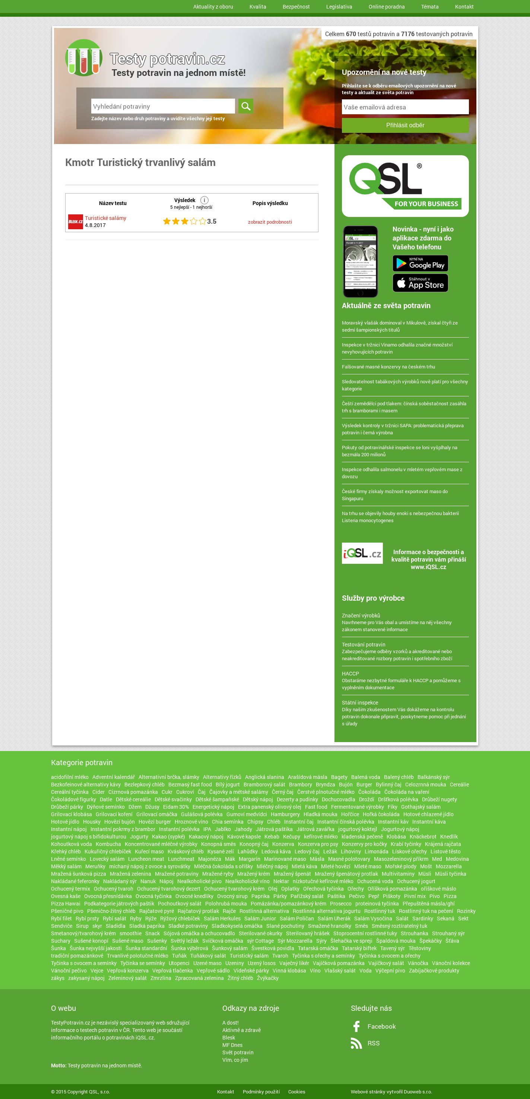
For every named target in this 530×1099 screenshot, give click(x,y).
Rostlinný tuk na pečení (426, 910)
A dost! (230, 1022)
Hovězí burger (155, 821)
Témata (430, 6)
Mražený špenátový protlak (346, 873)
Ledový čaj (307, 851)
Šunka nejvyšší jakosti (96, 948)
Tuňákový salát (208, 955)
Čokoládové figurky (73, 799)
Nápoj (166, 881)
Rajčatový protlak (198, 910)
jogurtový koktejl (357, 829)
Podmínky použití (261, 1091)
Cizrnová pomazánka (133, 791)
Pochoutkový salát (179, 903)
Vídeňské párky (251, 970)
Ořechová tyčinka (323, 888)
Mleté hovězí (335, 866)
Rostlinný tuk (379, 910)
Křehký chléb (66, 851)
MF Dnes (232, 1044)
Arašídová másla (307, 776)
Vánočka (418, 963)
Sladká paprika (147, 925)
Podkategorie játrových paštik (119, 903)
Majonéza (209, 858)
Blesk (228, 1037)
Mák (230, 858)
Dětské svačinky (173, 799)
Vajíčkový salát (386, 963)
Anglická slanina (264, 776)
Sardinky (422, 918)
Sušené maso (127, 940)
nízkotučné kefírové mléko (323, 881)
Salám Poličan (297, 918)
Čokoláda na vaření (406, 791)
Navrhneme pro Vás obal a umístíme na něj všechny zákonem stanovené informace (405, 622)
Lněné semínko (68, 858)
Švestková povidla (272, 948)
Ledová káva (276, 851)
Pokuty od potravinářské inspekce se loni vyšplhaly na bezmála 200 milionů (399, 451)
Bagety (339, 776)
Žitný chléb (240, 977)
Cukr (167, 791)
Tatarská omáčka (318, 948)
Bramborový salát (264, 784)
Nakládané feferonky (75, 881)
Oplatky (290, 888)
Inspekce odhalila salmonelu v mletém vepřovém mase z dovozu (402, 473)
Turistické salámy (105, 217)
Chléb (273, 821)
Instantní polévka (179, 829)
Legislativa (339, 6)
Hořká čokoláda (381, 814)
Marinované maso (285, 858)
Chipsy (255, 821)
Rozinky (466, 910)
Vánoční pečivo (69, 970)
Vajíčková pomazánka (339, 963)
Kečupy (291, 836)
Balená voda (365, 776)
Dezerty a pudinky (297, 799)
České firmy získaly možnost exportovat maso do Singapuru (395, 495)
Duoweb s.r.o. (418, 1091)
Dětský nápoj (258, 799)
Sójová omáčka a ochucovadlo (199, 933)
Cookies (296, 1091)
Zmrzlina (160, 977)
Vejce (97, 970)
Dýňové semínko (106, 806)
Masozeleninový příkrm (401, 858)
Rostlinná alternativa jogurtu (327, 910)
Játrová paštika (274, 829)
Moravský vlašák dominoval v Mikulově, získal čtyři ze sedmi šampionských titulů (400, 326)
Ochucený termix (70, 888)
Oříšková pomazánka (392, 888)
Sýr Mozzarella (294, 940)
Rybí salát (114, 918)
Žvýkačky (268, 977)
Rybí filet (61, 918)
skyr (97, 925)
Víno (315, 970)
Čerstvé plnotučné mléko (326, 791)
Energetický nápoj (213, 806)
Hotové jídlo (65, 821)
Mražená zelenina (130, 873)
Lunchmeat (181, 858)
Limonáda (376, 851)
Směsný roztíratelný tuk (399, 925)
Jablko (223, 829)
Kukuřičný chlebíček (108, 851)
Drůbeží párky (67, 806)
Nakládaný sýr (120, 881)
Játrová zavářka (315, 829)
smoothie (131, 933)
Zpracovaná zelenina (199, 977)
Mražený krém (253, 873)
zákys (57, 977)
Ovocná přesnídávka (108, 896)
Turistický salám (249, 955)
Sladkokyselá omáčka (237, 925)
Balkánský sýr (434, 776)
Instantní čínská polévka (345, 821)
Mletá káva (304, 866)
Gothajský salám (421, 806)
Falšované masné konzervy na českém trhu (388, 366)
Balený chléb (399, 776)
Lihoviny (351, 851)
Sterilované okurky (260, 933)
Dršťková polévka (398, 799)
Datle (106, 799)
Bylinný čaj (389, 784)
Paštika (336, 896)
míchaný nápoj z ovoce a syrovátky (149, 866)
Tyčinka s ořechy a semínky (323, 955)
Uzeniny (234, 963)
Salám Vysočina (373, 918)
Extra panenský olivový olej (269, 806)
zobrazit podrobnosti (270, 222)
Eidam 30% (176, 806)
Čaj (202, 791)
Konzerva (283, 843)
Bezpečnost (296, 6)
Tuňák (179, 955)
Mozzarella (449, 866)
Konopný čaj (254, 843)
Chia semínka (228, 821)
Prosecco (341, 903)
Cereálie (459, 784)
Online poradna (387, 6)
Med (437, 858)
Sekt (463, 918)
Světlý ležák (185, 940)
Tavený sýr (392, 948)
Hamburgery (285, 814)
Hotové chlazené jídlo (428, 814)
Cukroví (185, 791)
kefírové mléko (321, 836)
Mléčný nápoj (272, 866)
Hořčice (350, 814)
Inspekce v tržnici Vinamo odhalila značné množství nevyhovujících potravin (397, 348)
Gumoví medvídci (246, 814)
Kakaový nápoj (206, 836)
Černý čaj (282, 791)
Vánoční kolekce (451, 963)
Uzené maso (207, 963)
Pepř (373, 896)
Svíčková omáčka (222, 940)
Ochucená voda (375, 881)
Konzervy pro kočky (364, 843)
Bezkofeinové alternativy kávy (86, 784)
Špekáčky (430, 940)
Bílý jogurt (228, 784)
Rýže (150, 918)
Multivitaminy (398, 873)
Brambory (300, 784)
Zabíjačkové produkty (434, 970)
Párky (280, 896)
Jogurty (139, 836)
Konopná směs (218, 843)
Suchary (60, 940)
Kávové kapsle (244, 836)
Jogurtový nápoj (400, 829)
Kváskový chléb (186, 851)
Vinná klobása (289, 970)
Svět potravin (238, 1052)
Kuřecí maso (149, 851)
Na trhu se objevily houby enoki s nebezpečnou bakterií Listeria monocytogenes (400, 517)
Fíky (392, 806)
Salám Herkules (222, 918)
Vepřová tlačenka (172, 970)
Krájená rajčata (443, 843)
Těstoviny (420, 948)
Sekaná (445, 918)
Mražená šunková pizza (78, 873)
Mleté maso (367, 866)
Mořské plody (400, 866)
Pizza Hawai (65, 903)
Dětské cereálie (133, 799)
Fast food (316, 806)
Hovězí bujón (119, 821)
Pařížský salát (307, 896)
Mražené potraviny (177, 873)
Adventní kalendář (113, 776)
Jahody (243, 829)
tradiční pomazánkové (77, 955)
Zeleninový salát (127, 977)
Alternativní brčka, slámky (169, 776)
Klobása (396, 836)
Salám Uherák (334, 918)
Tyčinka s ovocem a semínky (84, 963)
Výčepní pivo (390, 970)
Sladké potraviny (188, 925)
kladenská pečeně (362, 836)
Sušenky (157, 940)
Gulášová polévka (202, 814)
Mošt (426, 866)
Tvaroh (280, 955)
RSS (374, 1043)
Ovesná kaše (65, 896)
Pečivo (357, 896)
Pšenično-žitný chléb (111, 910)
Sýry (321, 940)
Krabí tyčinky (406, 843)
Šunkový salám (230, 948)
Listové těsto (446, 851)
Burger (364, 784)
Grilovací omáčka (156, 814)
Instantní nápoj (69, 829)
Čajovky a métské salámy (238, 791)
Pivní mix (415, 896)
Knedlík (449, 836)
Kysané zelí (220, 851)
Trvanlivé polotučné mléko (137, 955)
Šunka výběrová (189, 948)
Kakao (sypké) (168, 836)
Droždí (366, 799)
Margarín (249, 858)
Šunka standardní (146, 948)
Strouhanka (414, 933)
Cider (98, 791)
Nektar (281, 881)
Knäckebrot (423, 836)
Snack (152, 933)
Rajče (229, 910)
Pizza (450, 896)
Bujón (346, 784)
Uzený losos (262, 963)
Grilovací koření (114, 814)
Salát (402, 918)
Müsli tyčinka (450, 873)
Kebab (271, 836)
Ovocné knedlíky (194, 896)
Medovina (457, 858)
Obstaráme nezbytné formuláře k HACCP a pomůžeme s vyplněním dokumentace (405, 680)
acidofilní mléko (70, 776)
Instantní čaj (299, 821)
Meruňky (95, 866)
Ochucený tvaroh (113, 888)
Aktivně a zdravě (241, 1029)
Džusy (152, 806)
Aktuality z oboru (213, 6)
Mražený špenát (292, 873)
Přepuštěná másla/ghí (429, 903)
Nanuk (148, 881)
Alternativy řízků (222, 776)
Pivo (434, 896)
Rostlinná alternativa (264, 910)
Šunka (58, 948)
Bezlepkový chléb (144, 784)
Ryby (136, 918)
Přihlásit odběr (405, 125)
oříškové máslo (438, 888)
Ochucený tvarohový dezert (168, 888)
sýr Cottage (260, 940)
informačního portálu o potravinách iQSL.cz (102, 1037)
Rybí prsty (87, 918)
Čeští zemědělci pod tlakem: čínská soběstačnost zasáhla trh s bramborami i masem (404, 407)
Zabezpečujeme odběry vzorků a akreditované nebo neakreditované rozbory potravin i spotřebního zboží (405, 651)
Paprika (260, 896)
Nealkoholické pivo (199, 881)
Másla (317, 858)
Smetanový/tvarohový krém (83, 933)
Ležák (330, 851)
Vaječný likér (294, 963)
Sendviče (61, 925)
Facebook (382, 1026)
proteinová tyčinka (377, 903)
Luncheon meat (146, 858)
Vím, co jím (235, 1059)
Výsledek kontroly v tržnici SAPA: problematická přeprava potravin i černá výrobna (403, 429)
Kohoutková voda (71, 843)
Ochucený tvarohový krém (234, 888)
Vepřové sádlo (213, 970)
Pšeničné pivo (67, 910)
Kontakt (464, 6)
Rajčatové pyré (156, 910)
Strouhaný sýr (448, 933)
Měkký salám (66, 866)
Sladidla (116, 925)
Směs (361, 925)
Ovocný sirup (232, 896)
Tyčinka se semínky (142, 963)
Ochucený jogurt (416, 881)
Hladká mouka (320, 814)
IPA (207, 829)
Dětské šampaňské (217, 799)
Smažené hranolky (329, 925)
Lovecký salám (107, 858)
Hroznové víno (191, 821)
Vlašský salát (340, 970)
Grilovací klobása (71, 814)
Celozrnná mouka (425, 784)
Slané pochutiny (285, 925)
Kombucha (108, 843)
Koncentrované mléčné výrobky (161, 843)
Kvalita (258, 6)
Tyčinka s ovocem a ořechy (389, 955)
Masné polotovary (349, 858)
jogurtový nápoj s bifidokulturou (88, 836)
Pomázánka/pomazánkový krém (288, 903)
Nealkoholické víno (247, 881)
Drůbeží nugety (439, 799)
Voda (365, 970)
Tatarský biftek (359, 948)
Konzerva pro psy (318, 843)
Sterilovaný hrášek (308, 933)
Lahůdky (248, 851)
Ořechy (355, 888)
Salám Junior (260, 918)
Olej (272, 888)
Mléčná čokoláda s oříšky (223, 866)
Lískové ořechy (409, 851)
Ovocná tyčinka (154, 896)
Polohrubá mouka (226, 903)
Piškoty (391, 896)
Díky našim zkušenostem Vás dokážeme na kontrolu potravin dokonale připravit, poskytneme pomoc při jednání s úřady (405, 713)
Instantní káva (429, 821)
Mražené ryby (218, 873)
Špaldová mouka (396, 940)
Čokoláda (369, 791)
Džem (135, 806)
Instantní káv (393, 821)
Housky (92, 821)
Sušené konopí (91, 940)
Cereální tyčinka (70, 791)
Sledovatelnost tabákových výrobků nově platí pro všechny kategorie (405, 385)
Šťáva (452, 940)
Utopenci (179, 963)
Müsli (424, 873)
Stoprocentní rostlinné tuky (365, 933)
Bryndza (325, 784)
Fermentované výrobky (357, 806)
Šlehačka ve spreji (351, 940)
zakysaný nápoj (86, 977)
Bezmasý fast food (190, 784)
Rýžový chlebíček (180, 918)
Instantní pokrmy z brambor (123, 829)
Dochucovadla (338, 799)
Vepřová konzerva (128, 970)
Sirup (82, 925)
